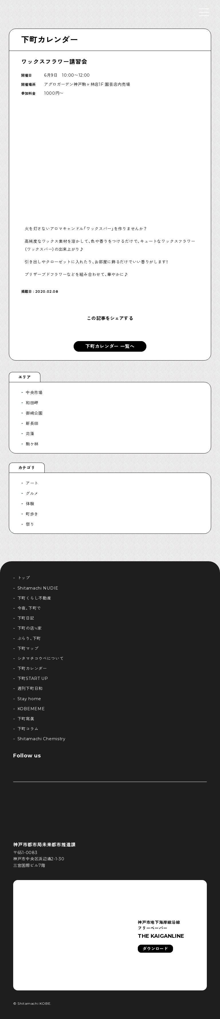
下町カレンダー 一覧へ (110, 346)
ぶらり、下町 (29, 638)
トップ (23, 577)
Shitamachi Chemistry (41, 738)
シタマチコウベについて (40, 658)
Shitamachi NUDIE (37, 588)
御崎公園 (34, 413)
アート (32, 483)
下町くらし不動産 (34, 598)
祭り (30, 524)
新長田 (32, 423)
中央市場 (34, 392)
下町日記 (25, 618)
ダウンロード (155, 948)
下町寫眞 (25, 718)
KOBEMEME (31, 708)
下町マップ (28, 648)
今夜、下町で (29, 608)
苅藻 (30, 433)
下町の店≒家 (29, 628)
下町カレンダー (49, 40)
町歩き (32, 514)
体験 (30, 503)
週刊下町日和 (30, 688)
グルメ (32, 493)
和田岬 (32, 402)
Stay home (29, 698)
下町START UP (32, 678)
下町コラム (28, 728)
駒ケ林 (32, 444)
